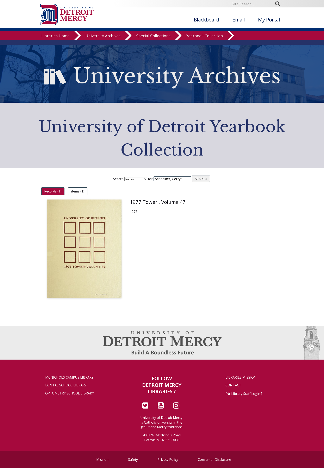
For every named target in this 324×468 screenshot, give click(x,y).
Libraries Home (55, 40)
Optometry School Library (69, 393)
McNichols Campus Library (69, 377)
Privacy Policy (167, 459)
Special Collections (153, 40)
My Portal (269, 19)
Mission (102, 459)
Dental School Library (66, 385)
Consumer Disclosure (214, 459)
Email (238, 19)
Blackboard (206, 19)
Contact (233, 385)
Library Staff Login (245, 393)
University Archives (102, 40)
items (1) (77, 191)
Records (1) (52, 191)
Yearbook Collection (204, 40)
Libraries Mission (240, 377)
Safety (133, 459)
